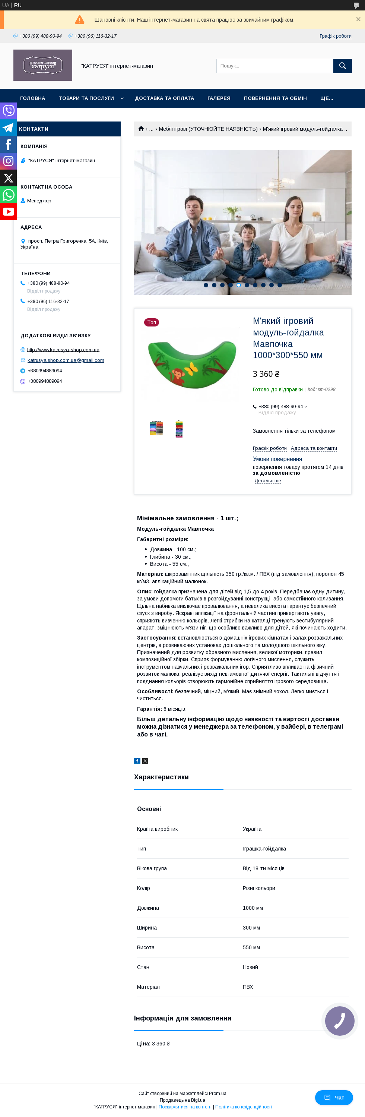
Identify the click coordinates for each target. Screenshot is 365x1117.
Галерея (219, 98)
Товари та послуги (86, 98)
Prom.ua (217, 1093)
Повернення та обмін (275, 98)
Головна (32, 98)
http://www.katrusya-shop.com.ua (63, 349)
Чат (334, 1097)
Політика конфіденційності (243, 1107)
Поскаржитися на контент (185, 1107)
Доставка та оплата (164, 98)
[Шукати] (342, 66)
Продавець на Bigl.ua (182, 1100)
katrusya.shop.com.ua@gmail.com (66, 360)
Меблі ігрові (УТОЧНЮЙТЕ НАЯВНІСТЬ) (208, 129)
